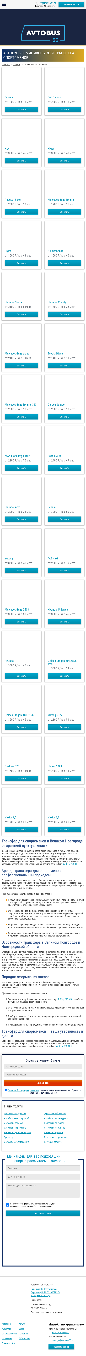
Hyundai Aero (12, 507)
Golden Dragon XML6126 (19, 715)
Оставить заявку (43, 1213)
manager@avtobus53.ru (63, 1340)
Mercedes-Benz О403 (17, 609)
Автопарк (6, 1324)
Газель (9, 97)
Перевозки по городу (54, 1123)
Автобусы (6, 1328)
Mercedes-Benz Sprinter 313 (21, 404)
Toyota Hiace (55, 353)
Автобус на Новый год (54, 1127)
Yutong (9, 558)
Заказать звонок (71, 4)
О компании (24, 1338)
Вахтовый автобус (52, 1142)
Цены (21, 1328)
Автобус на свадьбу (13, 1123)
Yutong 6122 (55, 715)
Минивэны (7, 1338)
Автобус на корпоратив (15, 1127)
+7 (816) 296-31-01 (47, 3)
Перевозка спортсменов (55, 1137)
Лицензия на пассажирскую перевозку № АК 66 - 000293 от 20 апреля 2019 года (45, 1292)
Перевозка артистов (53, 1132)
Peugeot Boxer (13, 199)
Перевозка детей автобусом (17, 1132)
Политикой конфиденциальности (23, 1090)
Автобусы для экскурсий (56, 1118)
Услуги (22, 1324)
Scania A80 (54, 455)
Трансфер (8, 1137)
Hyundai (9, 660)
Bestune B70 (12, 766)
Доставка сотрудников (15, 1113)
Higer (51, 148)
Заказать (21, 109)
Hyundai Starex (13, 302)
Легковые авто (9, 1343)
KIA (7, 148)
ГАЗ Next (53, 558)
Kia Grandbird (56, 251)
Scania (52, 507)
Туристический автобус (55, 1113)
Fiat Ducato (54, 97)
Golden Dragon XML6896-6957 (62, 662)
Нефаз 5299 (55, 766)
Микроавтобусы (9, 1333)
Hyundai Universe (58, 609)
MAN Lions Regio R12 (17, 455)
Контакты (23, 1333)
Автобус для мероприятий (16, 1118)
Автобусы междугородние (16, 1142)
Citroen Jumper (56, 404)
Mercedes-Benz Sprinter (61, 199)
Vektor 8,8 (53, 817)
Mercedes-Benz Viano (17, 353)
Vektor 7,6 (10, 817)
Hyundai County (57, 302)
